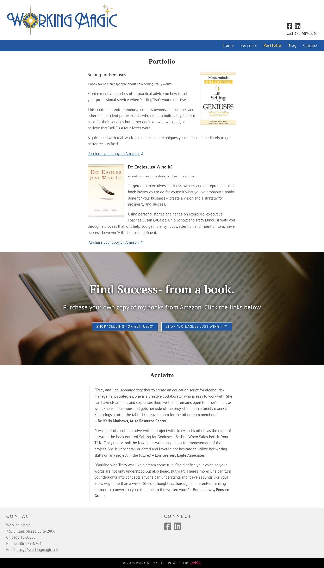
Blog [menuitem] (292, 45)
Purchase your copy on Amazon (116, 153)
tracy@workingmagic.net (37, 549)
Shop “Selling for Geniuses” (125, 326)
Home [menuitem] (228, 45)
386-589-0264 (306, 33)
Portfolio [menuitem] (272, 45)
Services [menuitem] (249, 45)
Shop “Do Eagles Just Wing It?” (197, 326)
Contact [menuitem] (310, 45)
